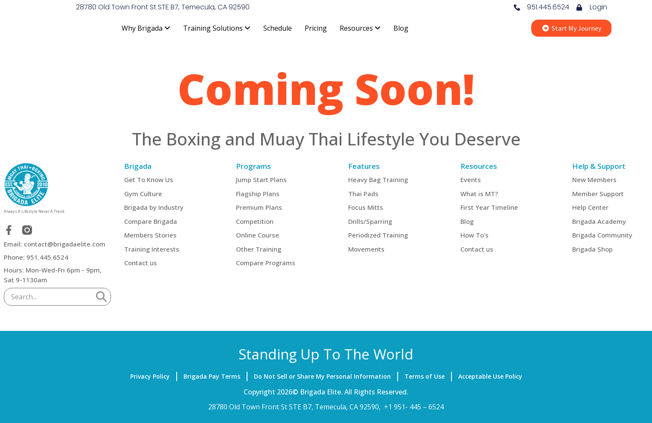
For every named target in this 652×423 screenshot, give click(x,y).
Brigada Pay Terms (211, 376)
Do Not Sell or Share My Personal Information (322, 376)
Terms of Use (425, 376)
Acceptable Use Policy (490, 376)
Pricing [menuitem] (316, 28)
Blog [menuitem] (400, 28)
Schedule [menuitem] (277, 28)
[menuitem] (146, 28)
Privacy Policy (150, 376)
